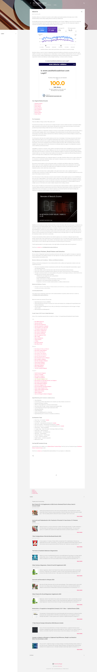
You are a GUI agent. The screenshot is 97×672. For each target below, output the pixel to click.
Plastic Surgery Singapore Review (41, 393)
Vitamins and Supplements (52, 8)
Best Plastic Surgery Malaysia (41, 354)
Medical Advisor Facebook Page (54, 450)
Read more (79, 520)
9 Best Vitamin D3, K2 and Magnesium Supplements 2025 (46, 598)
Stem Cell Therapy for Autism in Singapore (43, 398)
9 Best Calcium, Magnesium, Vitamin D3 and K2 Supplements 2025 (49, 569)
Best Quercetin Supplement (40, 328)
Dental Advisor (38, 115)
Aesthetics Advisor (38, 107)
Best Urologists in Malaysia (40, 363)
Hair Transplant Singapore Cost (41, 383)
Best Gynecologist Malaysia (40, 355)
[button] (81, 16)
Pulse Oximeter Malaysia (40, 366)
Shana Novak (60, 666)
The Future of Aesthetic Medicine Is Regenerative (45, 554)
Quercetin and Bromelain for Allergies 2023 (43, 583)
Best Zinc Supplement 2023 (40, 339)
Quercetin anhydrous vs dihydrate (41, 330)
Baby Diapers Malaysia (39, 369)
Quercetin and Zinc (38, 327)
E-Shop (63, 8)
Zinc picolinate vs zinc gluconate (41, 331)
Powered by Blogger (57, 663)
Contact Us (34, 496)
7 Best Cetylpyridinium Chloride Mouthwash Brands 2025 (46, 540)
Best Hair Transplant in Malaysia (41, 364)
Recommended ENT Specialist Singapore (43, 390)
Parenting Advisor (38, 112)
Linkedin (47, 424)
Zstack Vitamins (38, 343)
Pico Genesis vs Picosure (40, 337)
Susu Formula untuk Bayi (40, 367)
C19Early (36, 345)
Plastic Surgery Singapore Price (41, 392)
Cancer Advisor (38, 110)
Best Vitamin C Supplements (40, 334)
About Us (41, 8)
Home (35, 8)
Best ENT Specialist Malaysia (40, 360)
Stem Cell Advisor (38, 113)
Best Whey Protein (38, 348)
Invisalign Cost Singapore (40, 381)
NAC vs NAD (37, 340)
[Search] (84, 3)
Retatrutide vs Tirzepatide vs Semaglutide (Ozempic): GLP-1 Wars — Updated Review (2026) (55, 612)
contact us (39, 251)
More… (69, 8)
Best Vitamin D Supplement (40, 336)
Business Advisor (38, 116)
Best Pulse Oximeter (39, 346)
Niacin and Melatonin (39, 342)
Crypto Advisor (38, 118)
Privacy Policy (35, 497)
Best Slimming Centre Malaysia (41, 358)
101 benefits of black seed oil (41, 333)
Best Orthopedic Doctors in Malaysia (42, 361)
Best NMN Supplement (39, 325)
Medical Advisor (38, 109)
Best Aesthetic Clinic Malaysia (40, 357)
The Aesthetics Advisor (40, 3)
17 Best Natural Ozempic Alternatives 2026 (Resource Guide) (47, 627)
